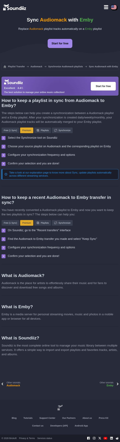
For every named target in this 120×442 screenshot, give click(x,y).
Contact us (37, 425)
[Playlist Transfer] (15, 7)
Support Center (47, 418)
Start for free (60, 43)
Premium (26, 130)
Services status (44, 438)
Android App (81, 425)
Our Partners (69, 418)
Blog (14, 418)
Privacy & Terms (27, 438)
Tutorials (27, 418)
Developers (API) (59, 425)
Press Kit (103, 418)
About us (87, 418)
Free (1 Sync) (10, 130)
